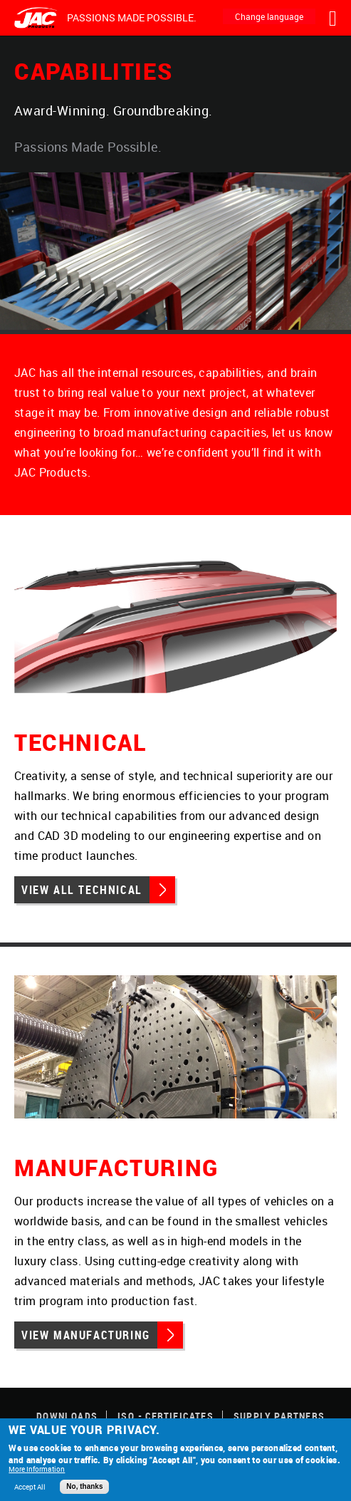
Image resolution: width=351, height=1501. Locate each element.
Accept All (30, 1486)
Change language (269, 16)
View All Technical (81, 890)
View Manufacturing (85, 1335)
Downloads (67, 1416)
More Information (37, 1469)
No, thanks (84, 1486)
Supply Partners (279, 1416)
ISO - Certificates (165, 1416)
